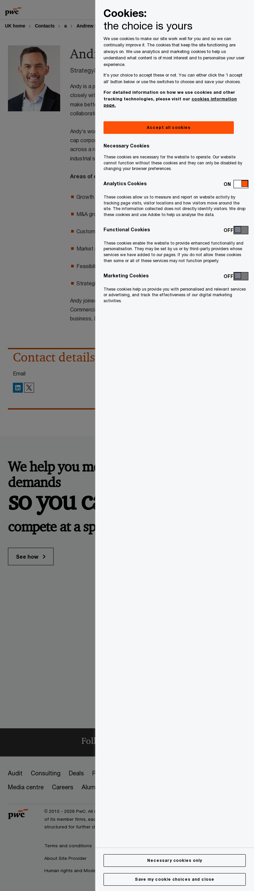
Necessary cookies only (174, 860)
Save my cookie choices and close (174, 879)
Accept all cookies (168, 127)
